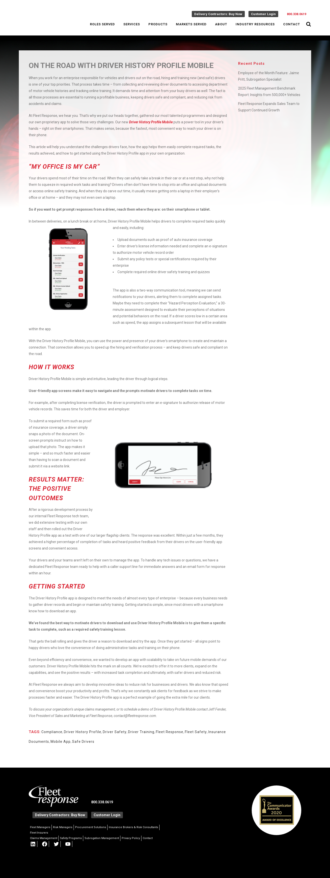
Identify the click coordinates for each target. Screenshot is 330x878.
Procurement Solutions (90, 827)
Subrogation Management (101, 838)
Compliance (51, 732)
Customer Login (263, 14)
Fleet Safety (196, 732)
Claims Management (43, 838)
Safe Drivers (83, 742)
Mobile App (61, 742)
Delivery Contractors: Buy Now (218, 14)
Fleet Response (169, 732)
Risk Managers (62, 827)
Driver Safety (115, 732)
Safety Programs (71, 838)
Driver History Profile (82, 732)
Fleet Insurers (39, 832)
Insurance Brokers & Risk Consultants (133, 827)
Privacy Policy (131, 838)
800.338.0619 (296, 14)
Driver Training (141, 732)
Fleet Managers (40, 827)
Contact (148, 838)
